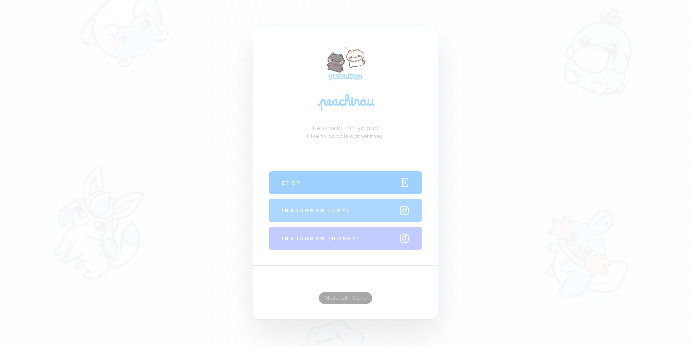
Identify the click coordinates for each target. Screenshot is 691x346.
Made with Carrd (345, 297)
